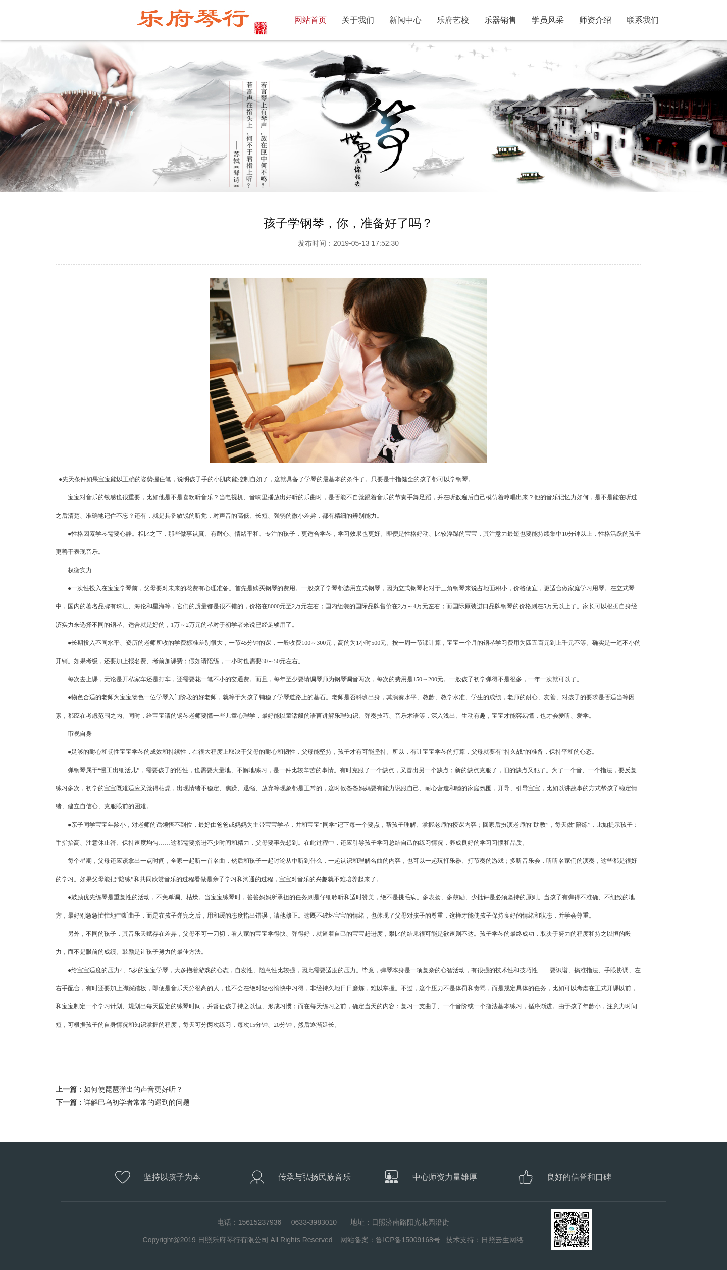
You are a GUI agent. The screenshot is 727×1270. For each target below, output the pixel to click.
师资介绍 (595, 20)
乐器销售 (500, 20)
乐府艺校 (453, 20)
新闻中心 (405, 20)
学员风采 (548, 20)
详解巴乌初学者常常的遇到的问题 (137, 1102)
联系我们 (643, 20)
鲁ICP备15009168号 (408, 1240)
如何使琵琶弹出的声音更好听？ (133, 1089)
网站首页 (310, 20)
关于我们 (358, 20)
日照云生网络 (502, 1240)
